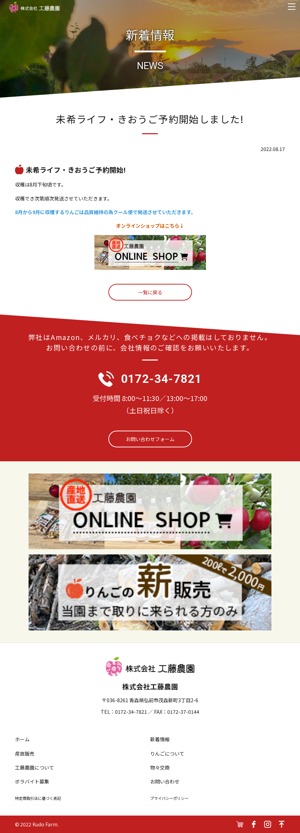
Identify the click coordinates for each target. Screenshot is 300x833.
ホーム (22, 739)
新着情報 (160, 739)
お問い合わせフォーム (150, 439)
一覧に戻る (150, 292)
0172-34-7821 (161, 379)
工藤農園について (34, 767)
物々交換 (160, 767)
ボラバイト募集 (32, 781)
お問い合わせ (164, 781)
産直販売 (24, 753)
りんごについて (167, 753)
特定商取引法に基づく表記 (38, 798)
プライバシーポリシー (169, 798)
